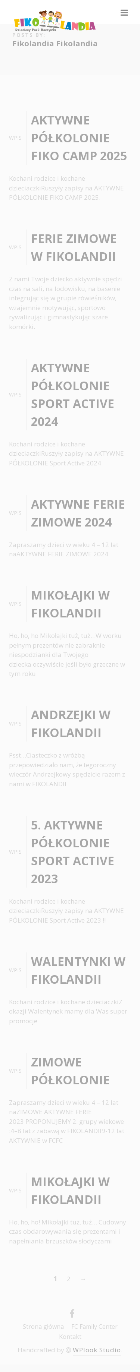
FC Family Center (94, 1326)
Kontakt (70, 1337)
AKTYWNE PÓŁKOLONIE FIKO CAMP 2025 (79, 138)
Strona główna (43, 1326)
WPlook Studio (97, 1350)
